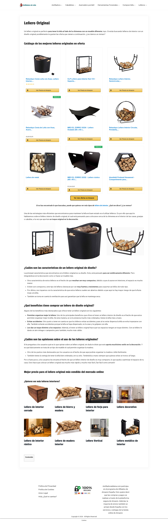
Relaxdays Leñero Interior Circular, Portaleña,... (123, 131)
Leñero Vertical (94, 443)
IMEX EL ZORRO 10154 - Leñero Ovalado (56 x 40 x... (80, 131)
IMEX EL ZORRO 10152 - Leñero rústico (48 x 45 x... (84, 181)
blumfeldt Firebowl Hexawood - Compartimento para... (121, 181)
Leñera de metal (32, 180)
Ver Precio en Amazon (43, 93)
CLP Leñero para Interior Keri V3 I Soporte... (81, 82)
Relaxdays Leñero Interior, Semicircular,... (119, 82)
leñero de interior (101, 208)
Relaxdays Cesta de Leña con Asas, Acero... (40, 131)
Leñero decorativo (127, 409)
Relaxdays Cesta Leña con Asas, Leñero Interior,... (42, 82)
